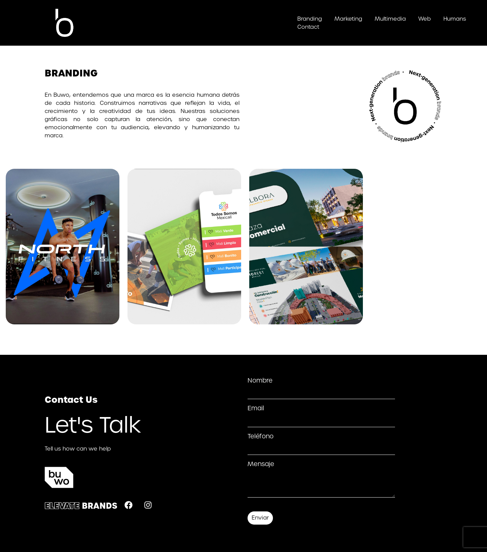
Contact (308, 26)
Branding (309, 18)
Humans (454, 18)
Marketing (348, 18)
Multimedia (390, 18)
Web (424, 18)
